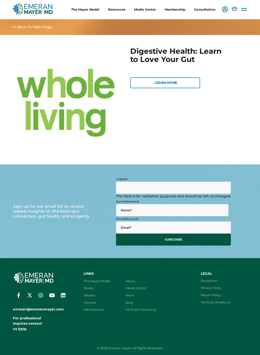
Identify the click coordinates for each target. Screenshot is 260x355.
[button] (225, 9)
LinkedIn (122, 179)
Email (127, 219)
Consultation (204, 9)
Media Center (145, 9)
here (22, 328)
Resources (116, 9)
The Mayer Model (85, 9)
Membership (175, 9)
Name (127, 201)
